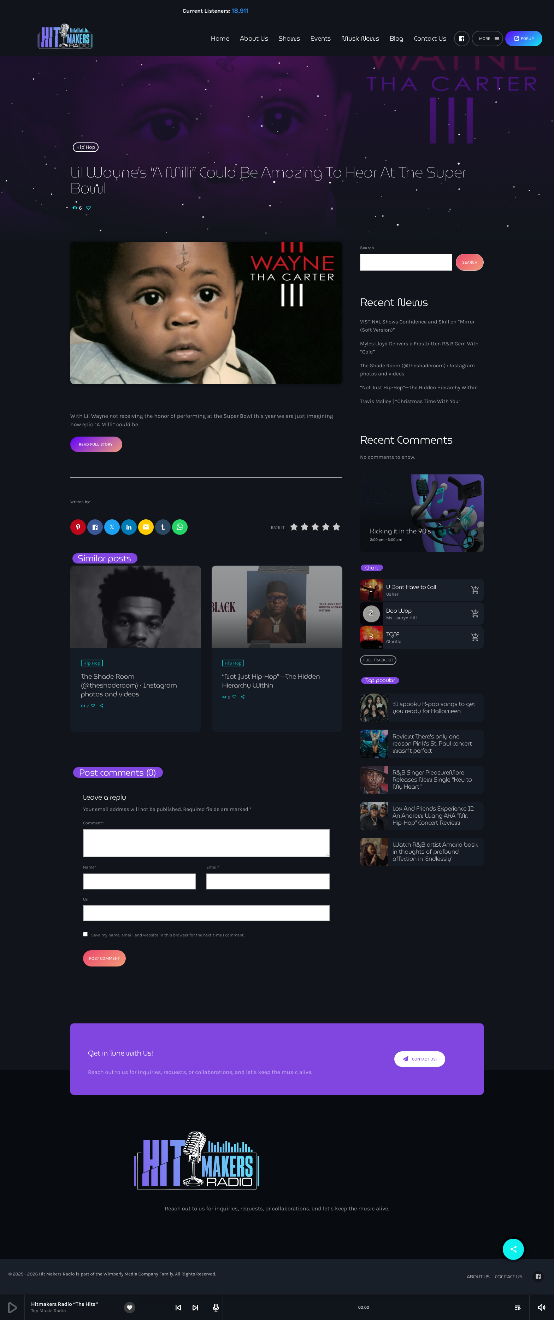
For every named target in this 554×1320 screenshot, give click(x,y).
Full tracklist (378, 660)
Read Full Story (96, 444)
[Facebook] (462, 38)
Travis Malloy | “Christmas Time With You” (410, 401)
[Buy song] (475, 590)
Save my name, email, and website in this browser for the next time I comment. (167, 935)
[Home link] (53, 38)
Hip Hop (85, 147)
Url (85, 899)
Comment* (93, 823)
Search (367, 247)
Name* (89, 867)
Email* (212, 867)
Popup (524, 38)
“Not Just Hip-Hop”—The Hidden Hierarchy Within (419, 387)
